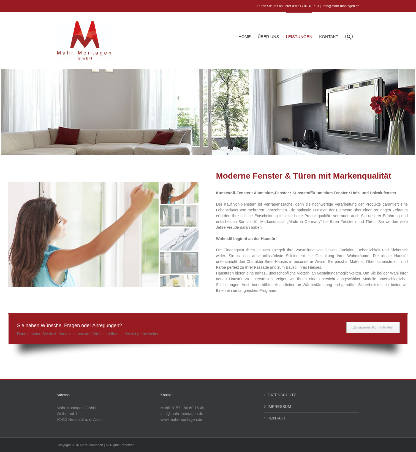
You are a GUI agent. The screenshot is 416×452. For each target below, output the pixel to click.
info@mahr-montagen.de (341, 6)
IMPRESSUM (279, 406)
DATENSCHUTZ (282, 395)
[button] (349, 36)
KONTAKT (277, 418)
